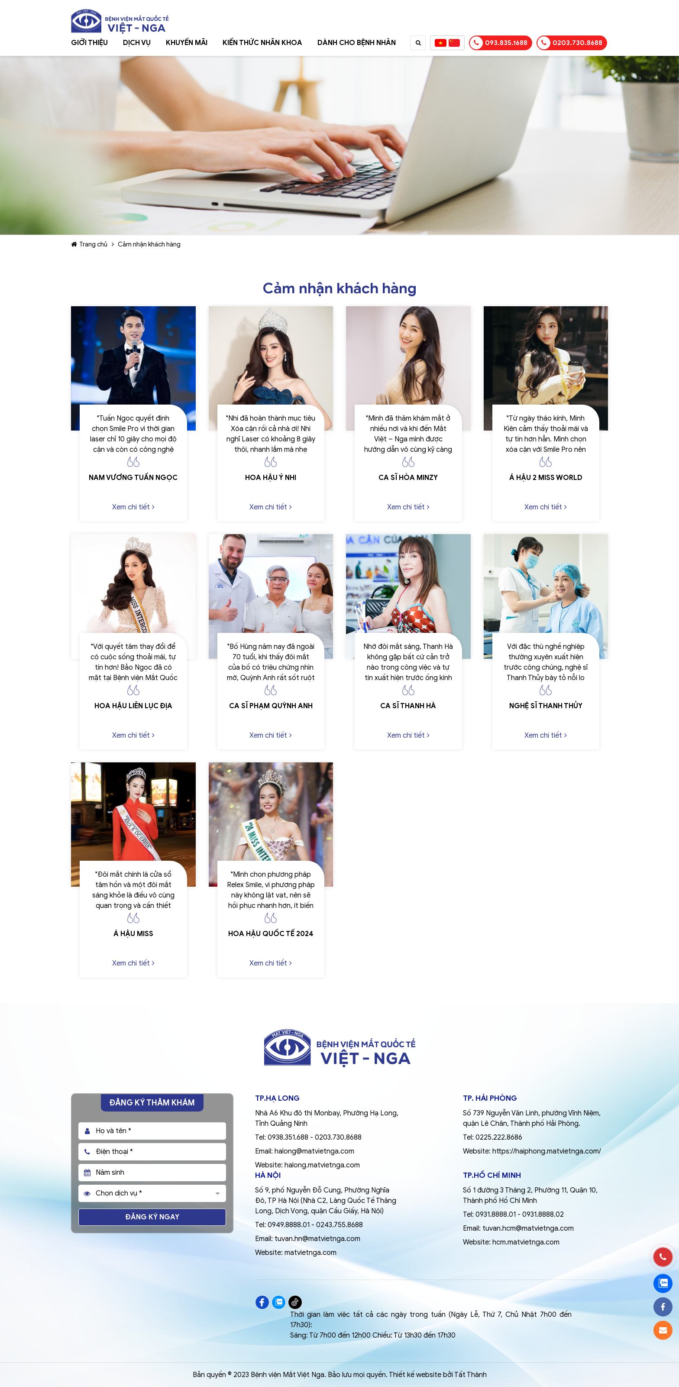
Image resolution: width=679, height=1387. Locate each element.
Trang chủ (89, 244)
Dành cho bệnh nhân (356, 43)
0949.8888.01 (289, 1225)
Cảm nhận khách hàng (149, 244)
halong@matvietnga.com (314, 1151)
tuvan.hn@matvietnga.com (317, 1239)
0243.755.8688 (339, 1225)
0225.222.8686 (498, 1137)
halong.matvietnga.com (322, 1165)
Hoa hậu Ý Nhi (270, 477)
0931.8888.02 (543, 1214)
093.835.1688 (498, 42)
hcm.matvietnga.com (525, 1242)
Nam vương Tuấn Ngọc (133, 477)
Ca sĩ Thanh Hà (408, 706)
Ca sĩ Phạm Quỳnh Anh (271, 706)
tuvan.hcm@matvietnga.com (528, 1228)
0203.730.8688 (569, 42)
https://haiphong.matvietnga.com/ (546, 1151)
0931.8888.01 (495, 1214)
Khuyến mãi (186, 43)
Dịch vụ (137, 43)
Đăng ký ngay (152, 1217)
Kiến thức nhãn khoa (262, 43)
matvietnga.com (310, 1252)
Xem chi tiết (133, 507)
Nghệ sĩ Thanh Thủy (545, 706)
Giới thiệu (89, 43)
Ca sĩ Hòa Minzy (408, 477)
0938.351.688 (288, 1137)
